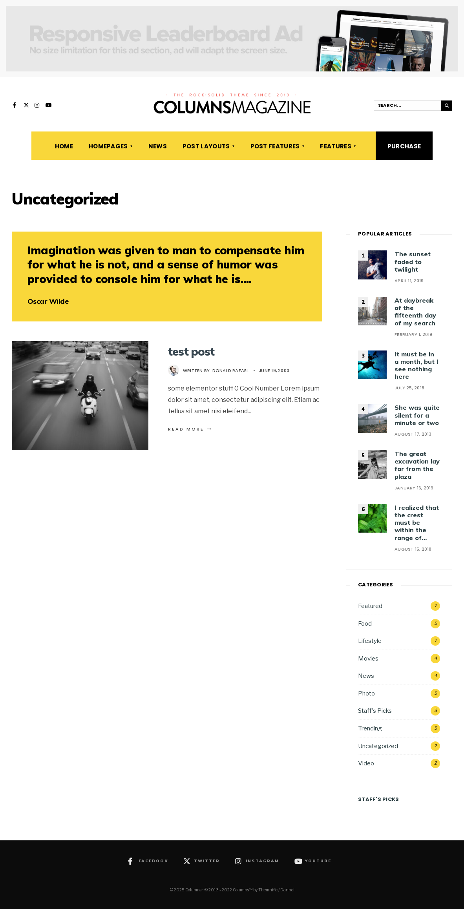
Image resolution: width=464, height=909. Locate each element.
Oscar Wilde (47, 301)
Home (64, 146)
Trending (370, 728)
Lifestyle (370, 640)
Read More (191, 429)
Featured (370, 606)
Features (335, 146)
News (157, 146)
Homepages (108, 146)
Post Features (275, 146)
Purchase (404, 146)
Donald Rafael (230, 370)
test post (191, 351)
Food (365, 623)
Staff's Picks (375, 710)
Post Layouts (206, 146)
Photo (366, 693)
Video (366, 763)
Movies (368, 658)
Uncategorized (378, 746)
